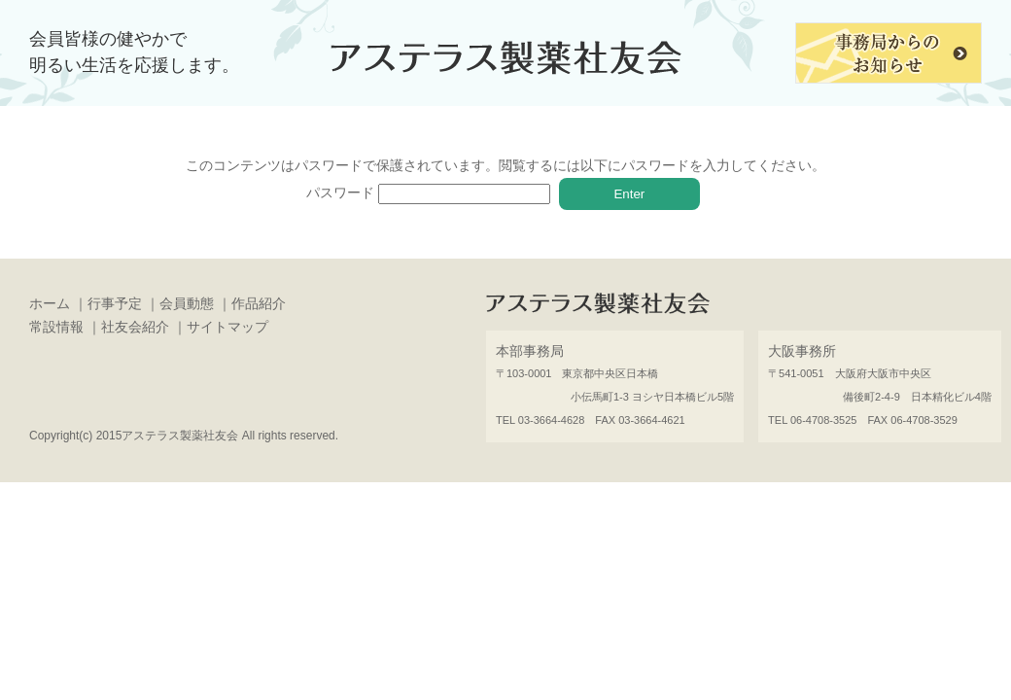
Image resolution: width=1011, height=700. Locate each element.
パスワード (428, 192)
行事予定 (114, 303)
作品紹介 (258, 303)
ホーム (49, 303)
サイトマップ (227, 326)
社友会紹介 (135, 326)
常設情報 (56, 326)
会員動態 (186, 303)
